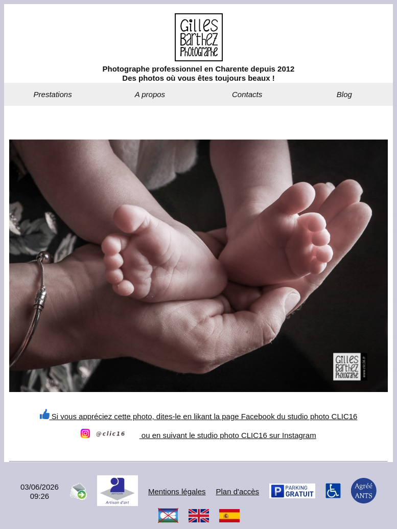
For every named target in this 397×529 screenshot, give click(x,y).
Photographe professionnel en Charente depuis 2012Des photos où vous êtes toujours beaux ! (199, 73)
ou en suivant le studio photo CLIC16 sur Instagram (198, 435)
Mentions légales (177, 491)
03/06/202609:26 (39, 491)
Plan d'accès (238, 491)
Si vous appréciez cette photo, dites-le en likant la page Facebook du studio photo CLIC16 (199, 416)
